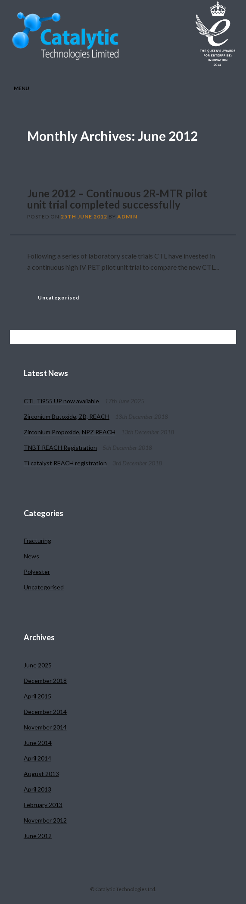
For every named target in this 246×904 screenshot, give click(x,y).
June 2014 (38, 742)
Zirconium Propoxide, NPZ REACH (69, 432)
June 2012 (38, 835)
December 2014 (45, 711)
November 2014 (45, 727)
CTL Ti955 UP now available (61, 401)
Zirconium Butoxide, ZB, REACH (66, 416)
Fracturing (37, 540)
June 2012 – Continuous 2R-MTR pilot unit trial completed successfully (117, 199)
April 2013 (37, 789)
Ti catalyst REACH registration (65, 463)
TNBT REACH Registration (60, 447)
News (31, 556)
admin (127, 216)
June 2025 (38, 665)
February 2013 (43, 804)
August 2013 (41, 773)
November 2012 (45, 820)
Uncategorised (58, 297)
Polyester (37, 571)
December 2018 (45, 680)
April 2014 (37, 758)
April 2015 (37, 696)
